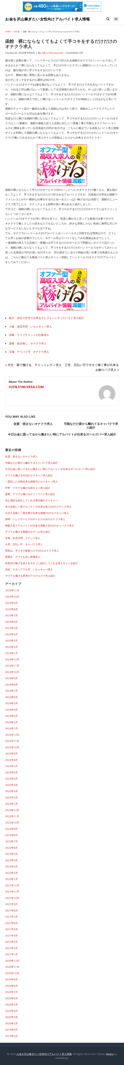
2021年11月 (12, 891)
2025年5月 (11, 628)
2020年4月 (11, 1010)
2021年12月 (12, 885)
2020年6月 (11, 998)
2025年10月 (12, 596)
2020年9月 (11, 979)
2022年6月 (11, 847)
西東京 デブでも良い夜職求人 (22, 556)
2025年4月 (11, 634)
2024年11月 (12, 665)
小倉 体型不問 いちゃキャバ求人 (30, 326)
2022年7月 (11, 841)
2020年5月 (11, 1004)
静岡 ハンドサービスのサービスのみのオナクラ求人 (35, 519)
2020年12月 (12, 960)
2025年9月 (11, 602)
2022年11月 (12, 816)
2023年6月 (11, 772)
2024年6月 (11, 697)
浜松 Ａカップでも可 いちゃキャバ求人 (29, 569)
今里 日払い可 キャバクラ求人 (24, 544)
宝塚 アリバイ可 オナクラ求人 (29, 352)
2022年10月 (12, 822)
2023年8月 (11, 759)
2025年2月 (11, 646)
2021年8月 (11, 910)
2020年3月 (11, 1017)
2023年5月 (11, 778)
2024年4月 (11, 709)
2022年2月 (11, 872)
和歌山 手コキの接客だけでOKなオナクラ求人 (32, 550)
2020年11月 (12, 966)
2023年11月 (12, 741)
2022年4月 (11, 860)
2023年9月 (11, 753)
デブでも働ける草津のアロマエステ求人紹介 (30, 575)
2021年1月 (11, 954)
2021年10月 (12, 897)
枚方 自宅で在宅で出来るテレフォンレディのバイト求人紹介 (46, 318)
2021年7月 (11, 916)
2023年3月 (11, 791)
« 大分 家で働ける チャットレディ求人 (33, 365)
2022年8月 (11, 835)
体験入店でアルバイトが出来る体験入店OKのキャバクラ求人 (39, 525)
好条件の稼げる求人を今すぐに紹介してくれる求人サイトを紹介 (41, 563)
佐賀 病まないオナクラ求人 (33, 424)
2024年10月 (12, 672)
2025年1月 (11, 653)
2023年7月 (11, 766)
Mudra (109, 1054)
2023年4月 (11, 785)
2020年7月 (11, 992)
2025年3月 (11, 640)
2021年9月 (11, 904)
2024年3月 (11, 715)
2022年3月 (11, 866)
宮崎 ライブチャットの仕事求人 (29, 335)
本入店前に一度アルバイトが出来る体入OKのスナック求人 (38, 506)
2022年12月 (12, 810)
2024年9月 (11, 678)
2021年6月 (11, 923)
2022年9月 (11, 828)
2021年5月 (11, 929)
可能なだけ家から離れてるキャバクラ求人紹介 (91, 425)
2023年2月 (11, 797)
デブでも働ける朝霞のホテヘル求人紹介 (27, 531)
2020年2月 (11, 1023)
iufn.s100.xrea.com (26, 387)
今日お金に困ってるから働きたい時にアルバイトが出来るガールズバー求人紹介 (62, 434)
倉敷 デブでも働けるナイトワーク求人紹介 (30, 494)
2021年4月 (11, 935)
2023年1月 (11, 803)
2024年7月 (11, 690)
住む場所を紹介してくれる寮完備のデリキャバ (31, 500)
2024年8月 (11, 684)
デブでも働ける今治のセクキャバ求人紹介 (29, 475)
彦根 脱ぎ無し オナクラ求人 (27, 343)
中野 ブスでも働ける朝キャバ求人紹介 (27, 487)
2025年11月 (12, 590)
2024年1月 (11, 728)
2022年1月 (11, 879)
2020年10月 (12, 973)
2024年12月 (12, 659)
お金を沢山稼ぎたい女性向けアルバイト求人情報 (47, 19)
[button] (115, 19)
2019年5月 (11, 1036)
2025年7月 (11, 615)
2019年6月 (11, 1029)
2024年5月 (11, 703)
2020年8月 (11, 985)
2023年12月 (12, 734)
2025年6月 (11, 621)
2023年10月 (12, 747)
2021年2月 (11, 948)
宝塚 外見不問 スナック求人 (22, 538)
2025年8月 (11, 609)
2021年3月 (11, 941)
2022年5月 (11, 853)
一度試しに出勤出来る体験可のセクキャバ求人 (31, 481)
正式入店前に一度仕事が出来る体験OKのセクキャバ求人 (37, 513)
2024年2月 (11, 722)
